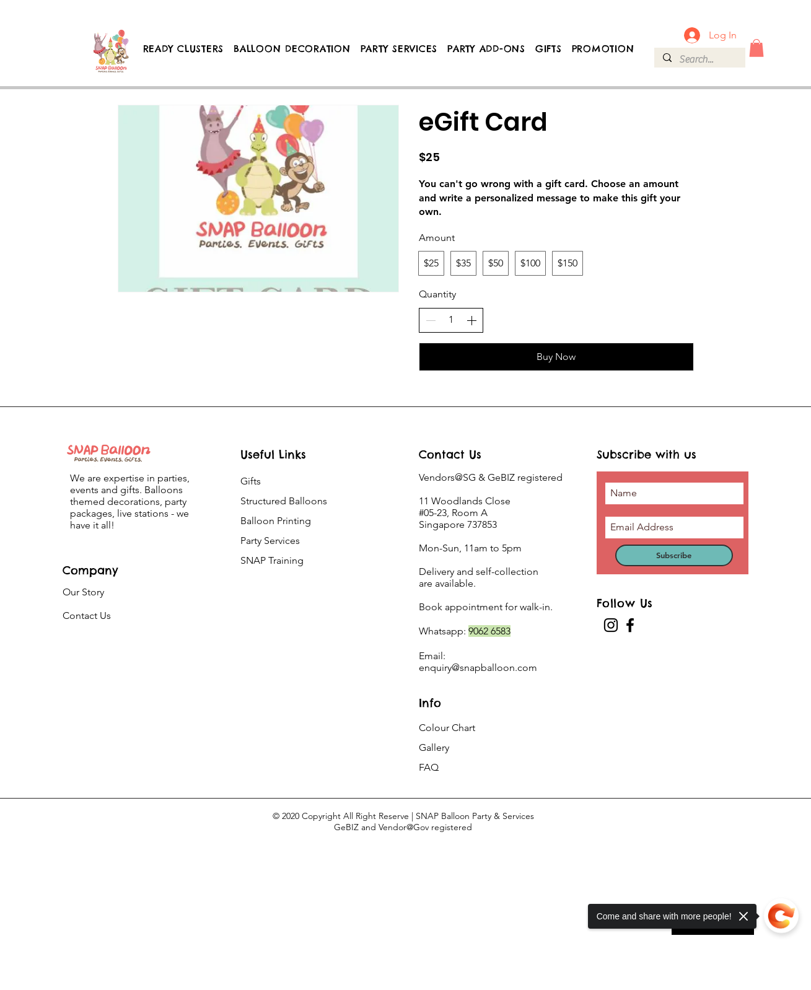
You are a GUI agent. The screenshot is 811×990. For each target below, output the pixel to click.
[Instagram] (611, 625)
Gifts (250, 481)
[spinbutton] (451, 319)
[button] (756, 48)
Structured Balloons (283, 501)
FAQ (429, 767)
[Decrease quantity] (430, 320)
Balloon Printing (275, 521)
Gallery (434, 747)
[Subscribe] (674, 555)
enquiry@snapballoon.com (478, 667)
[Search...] (699, 59)
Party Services (270, 540)
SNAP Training (272, 560)
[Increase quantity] (471, 320)
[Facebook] (630, 625)
